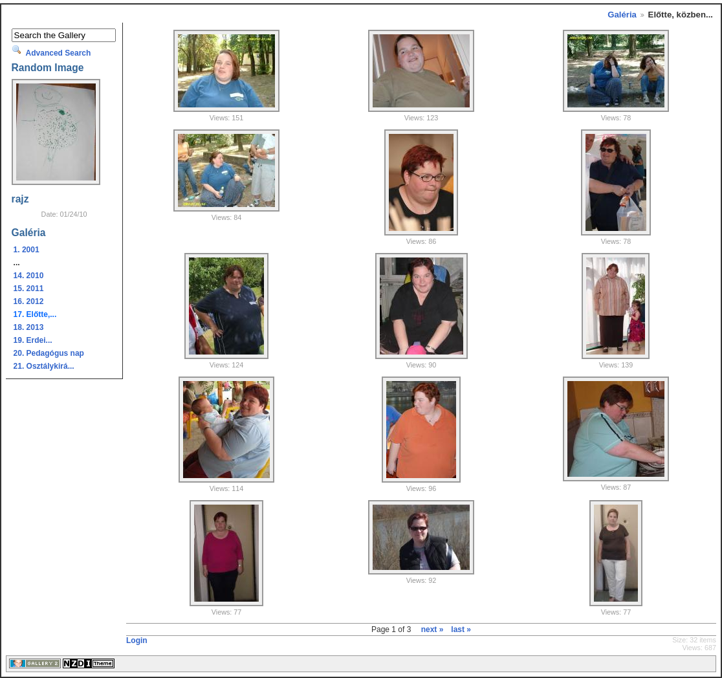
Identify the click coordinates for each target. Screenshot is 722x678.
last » (461, 629)
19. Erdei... (33, 340)
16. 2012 (29, 301)
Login (137, 640)
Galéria (622, 14)
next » (432, 629)
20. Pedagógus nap (49, 353)
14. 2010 (29, 275)
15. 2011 (29, 288)
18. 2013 (29, 327)
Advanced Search (58, 53)
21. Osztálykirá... (44, 366)
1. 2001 (26, 249)
